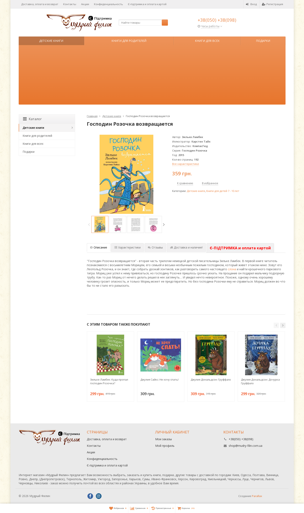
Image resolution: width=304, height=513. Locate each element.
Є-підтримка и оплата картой (147, 4)
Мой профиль (164, 446)
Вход (251, 4)
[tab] (240, 248)
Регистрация (272, 4)
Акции (85, 4)
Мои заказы (163, 439)
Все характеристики (185, 164)
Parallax (257, 496)
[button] (276, 325)
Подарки (263, 41)
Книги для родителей (128, 41)
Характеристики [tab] (127, 247)
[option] (100, 224)
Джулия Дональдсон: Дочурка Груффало (260, 381)
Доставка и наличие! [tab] (186, 247)
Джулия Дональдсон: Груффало (211, 379)
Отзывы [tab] (155, 247)
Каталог (32, 119)
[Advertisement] (152, 76)
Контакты (69, 4)
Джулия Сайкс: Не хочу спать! (159, 379)
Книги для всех (207, 41)
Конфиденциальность (108, 4)
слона (232, 269)
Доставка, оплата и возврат (39, 4)
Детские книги (51, 41)
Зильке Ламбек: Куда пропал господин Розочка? (109, 381)
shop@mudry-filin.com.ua (245, 446)
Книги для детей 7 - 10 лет (222, 191)
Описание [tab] (98, 247)
